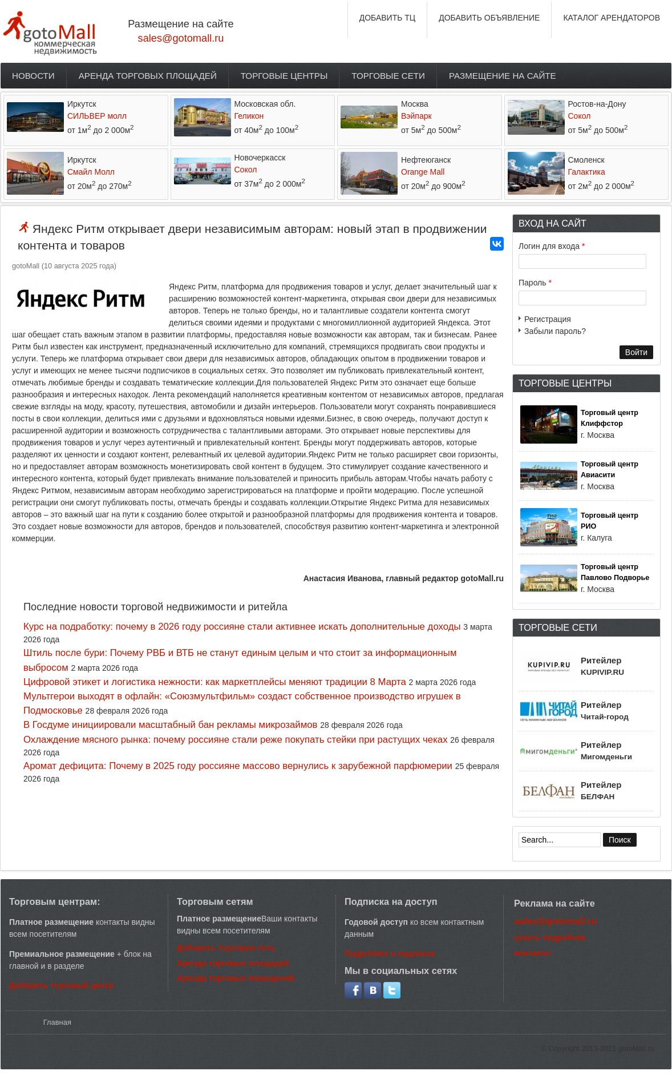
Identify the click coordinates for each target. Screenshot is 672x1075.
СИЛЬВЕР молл (97, 115)
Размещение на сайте (502, 75)
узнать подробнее (550, 937)
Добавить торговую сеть (226, 947)
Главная (57, 1022)
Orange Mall (422, 171)
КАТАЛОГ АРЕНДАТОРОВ (611, 17)
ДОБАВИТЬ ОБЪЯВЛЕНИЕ (489, 17)
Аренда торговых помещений (235, 978)
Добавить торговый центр (61, 985)
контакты (532, 952)
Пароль (535, 282)
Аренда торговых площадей (148, 75)
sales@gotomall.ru (181, 38)
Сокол (579, 115)
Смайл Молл (91, 171)
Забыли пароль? (555, 331)
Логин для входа (552, 246)
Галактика (586, 171)
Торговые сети (388, 75)
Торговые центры (284, 75)
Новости (33, 75)
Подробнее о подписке (390, 953)
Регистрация (547, 319)
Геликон (249, 115)
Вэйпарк (416, 115)
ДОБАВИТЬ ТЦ (387, 17)
